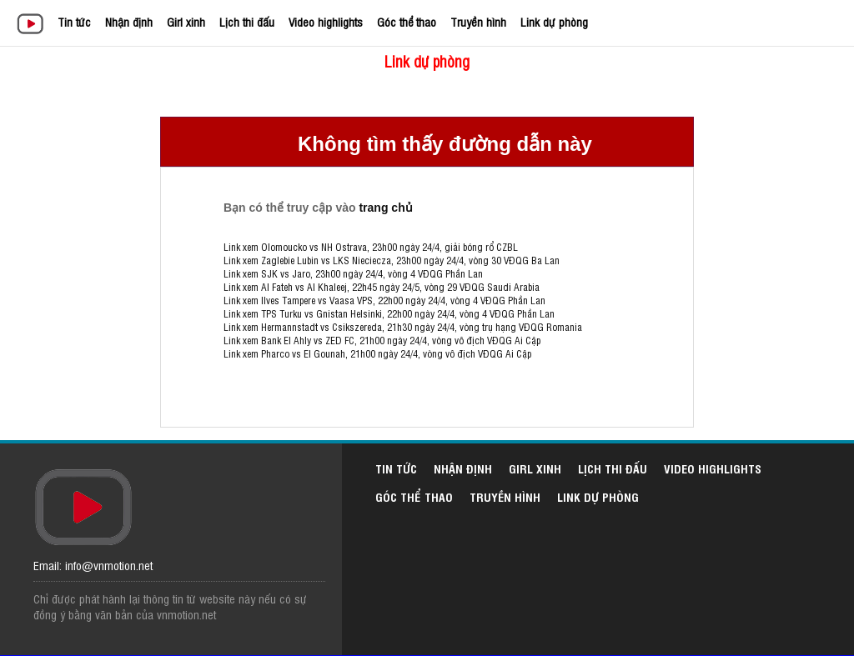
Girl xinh (186, 21)
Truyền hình (478, 21)
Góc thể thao (406, 21)
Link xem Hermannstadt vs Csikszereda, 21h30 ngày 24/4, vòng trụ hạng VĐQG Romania (403, 326)
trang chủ (385, 207)
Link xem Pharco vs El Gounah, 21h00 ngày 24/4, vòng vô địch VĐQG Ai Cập (377, 353)
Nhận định (129, 21)
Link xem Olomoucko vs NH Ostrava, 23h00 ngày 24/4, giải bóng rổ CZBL (371, 246)
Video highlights (326, 21)
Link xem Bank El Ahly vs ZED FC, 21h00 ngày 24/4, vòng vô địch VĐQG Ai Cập (382, 340)
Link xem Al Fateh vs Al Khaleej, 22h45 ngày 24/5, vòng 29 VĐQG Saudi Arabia (382, 286)
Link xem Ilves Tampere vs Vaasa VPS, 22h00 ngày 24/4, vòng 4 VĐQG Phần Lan (384, 300)
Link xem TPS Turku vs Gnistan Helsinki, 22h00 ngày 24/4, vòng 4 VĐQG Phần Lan (389, 313)
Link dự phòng (554, 21)
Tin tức (74, 21)
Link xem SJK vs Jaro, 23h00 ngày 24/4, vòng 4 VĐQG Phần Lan (353, 273)
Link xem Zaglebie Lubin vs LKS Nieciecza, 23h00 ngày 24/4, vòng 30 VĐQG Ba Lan (392, 260)
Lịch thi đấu (246, 21)
